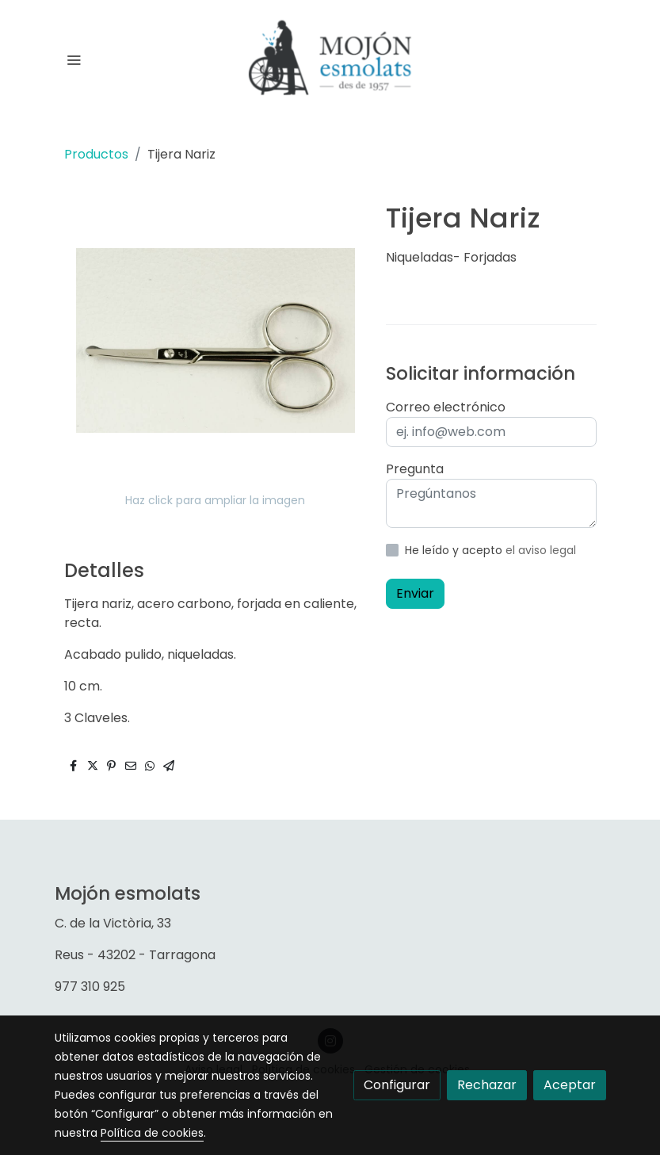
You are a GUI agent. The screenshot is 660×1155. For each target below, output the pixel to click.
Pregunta (415, 469)
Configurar (397, 1085)
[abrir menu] (74, 59)
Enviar (415, 593)
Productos (96, 154)
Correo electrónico (445, 407)
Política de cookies (152, 1133)
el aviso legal (540, 550)
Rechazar (487, 1085)
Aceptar (570, 1085)
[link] (330, 60)
